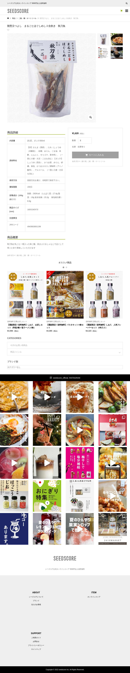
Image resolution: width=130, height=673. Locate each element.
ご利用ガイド (36, 638)
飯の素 (19, 255)
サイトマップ (36, 649)
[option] (25, 301)
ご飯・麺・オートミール (31, 255)
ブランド (36, 601)
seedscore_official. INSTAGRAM (66, 378)
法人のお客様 (36, 604)
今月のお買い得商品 (18, 345)
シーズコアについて (36, 597)
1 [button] (63, 267)
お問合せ (36, 641)
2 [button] (66, 267)
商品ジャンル (16, 352)
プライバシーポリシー (36, 645)
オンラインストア (93, 597)
